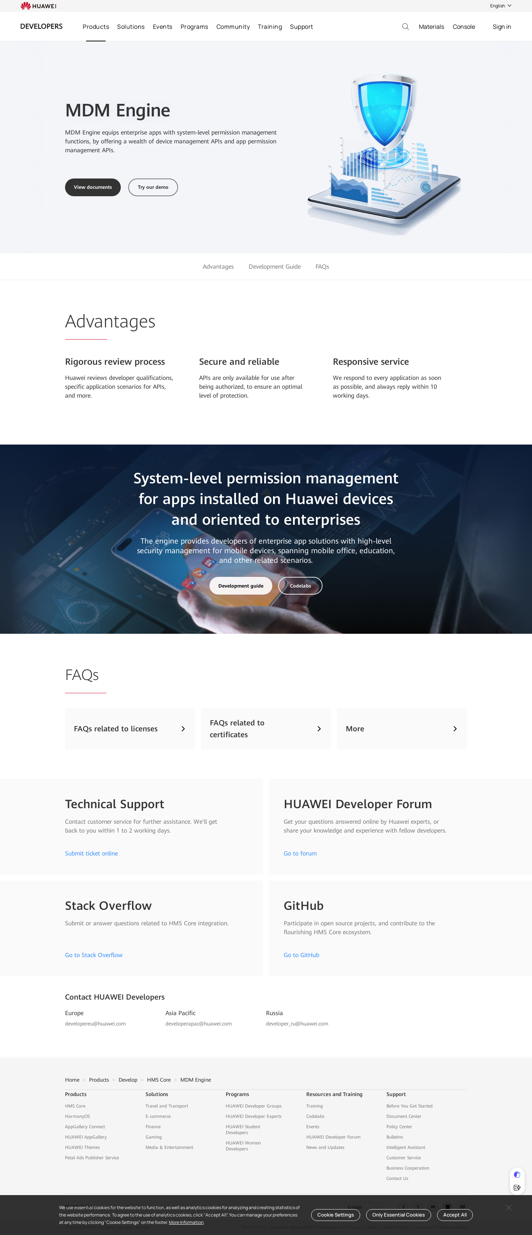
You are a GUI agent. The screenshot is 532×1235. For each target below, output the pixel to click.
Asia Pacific (180, 1013)
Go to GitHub (301, 955)
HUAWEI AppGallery (86, 1137)
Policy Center (399, 1126)
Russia (274, 1013)
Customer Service (403, 1157)
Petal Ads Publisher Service (92, 1157)
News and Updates (325, 1147)
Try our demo (153, 187)
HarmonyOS (77, 1116)
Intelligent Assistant (405, 1147)
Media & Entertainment (169, 1147)
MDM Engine (195, 1080)
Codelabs (300, 586)
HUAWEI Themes (82, 1147)
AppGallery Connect (85, 1126)
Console (464, 27)
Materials (431, 27)
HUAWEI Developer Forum (333, 1137)
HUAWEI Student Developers (243, 1129)
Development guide (240, 586)
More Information (186, 1222)
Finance (153, 1126)
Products (96, 27)
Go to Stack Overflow (94, 955)
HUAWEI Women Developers (243, 1145)
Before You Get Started (409, 1106)
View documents (93, 187)
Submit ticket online (91, 853)
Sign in (502, 27)
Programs (194, 27)
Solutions (131, 27)
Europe (74, 1013)
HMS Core (159, 1080)
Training (270, 27)
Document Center (404, 1116)
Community (233, 27)
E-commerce (158, 1116)
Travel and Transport (167, 1106)
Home (72, 1080)
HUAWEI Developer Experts (254, 1116)
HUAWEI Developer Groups (254, 1106)
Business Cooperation (407, 1168)
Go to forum (300, 853)
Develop (128, 1080)
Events (163, 27)
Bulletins (394, 1137)
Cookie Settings (335, 1214)
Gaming (154, 1137)
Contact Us (397, 1178)
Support (301, 27)
